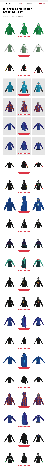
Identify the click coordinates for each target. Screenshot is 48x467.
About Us (23, 3)
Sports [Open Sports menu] (20, 3)
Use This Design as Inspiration (24, 36)
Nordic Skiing (8, 16)
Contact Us (31, 3)
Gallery (13, 16)
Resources (27, 3)
